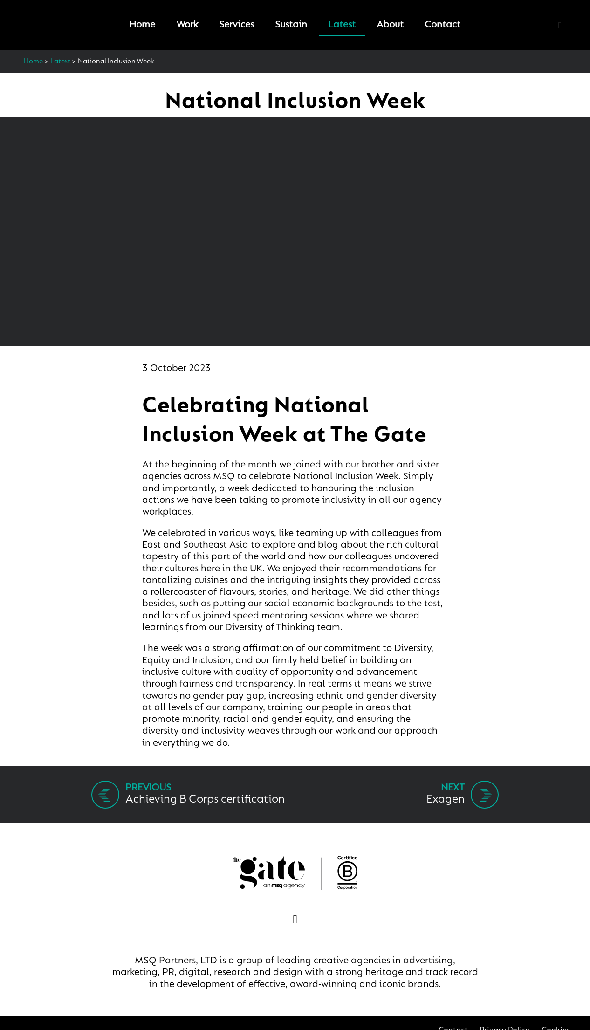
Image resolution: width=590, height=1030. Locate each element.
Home (142, 25)
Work (187, 25)
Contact (442, 25)
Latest (342, 25)
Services (236, 25)
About (390, 25)
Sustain (291, 25)
